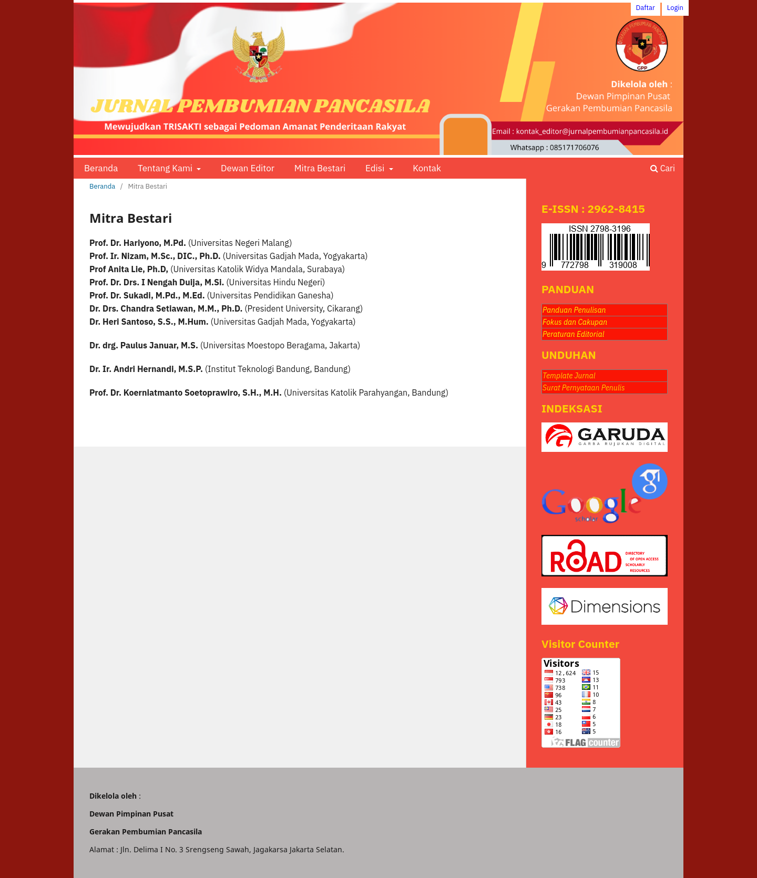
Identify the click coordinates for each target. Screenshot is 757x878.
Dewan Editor (247, 168)
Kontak (427, 168)
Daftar (645, 7)
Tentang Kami (166, 168)
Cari (662, 168)
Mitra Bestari (319, 168)
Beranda (101, 168)
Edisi (375, 168)
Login (675, 7)
